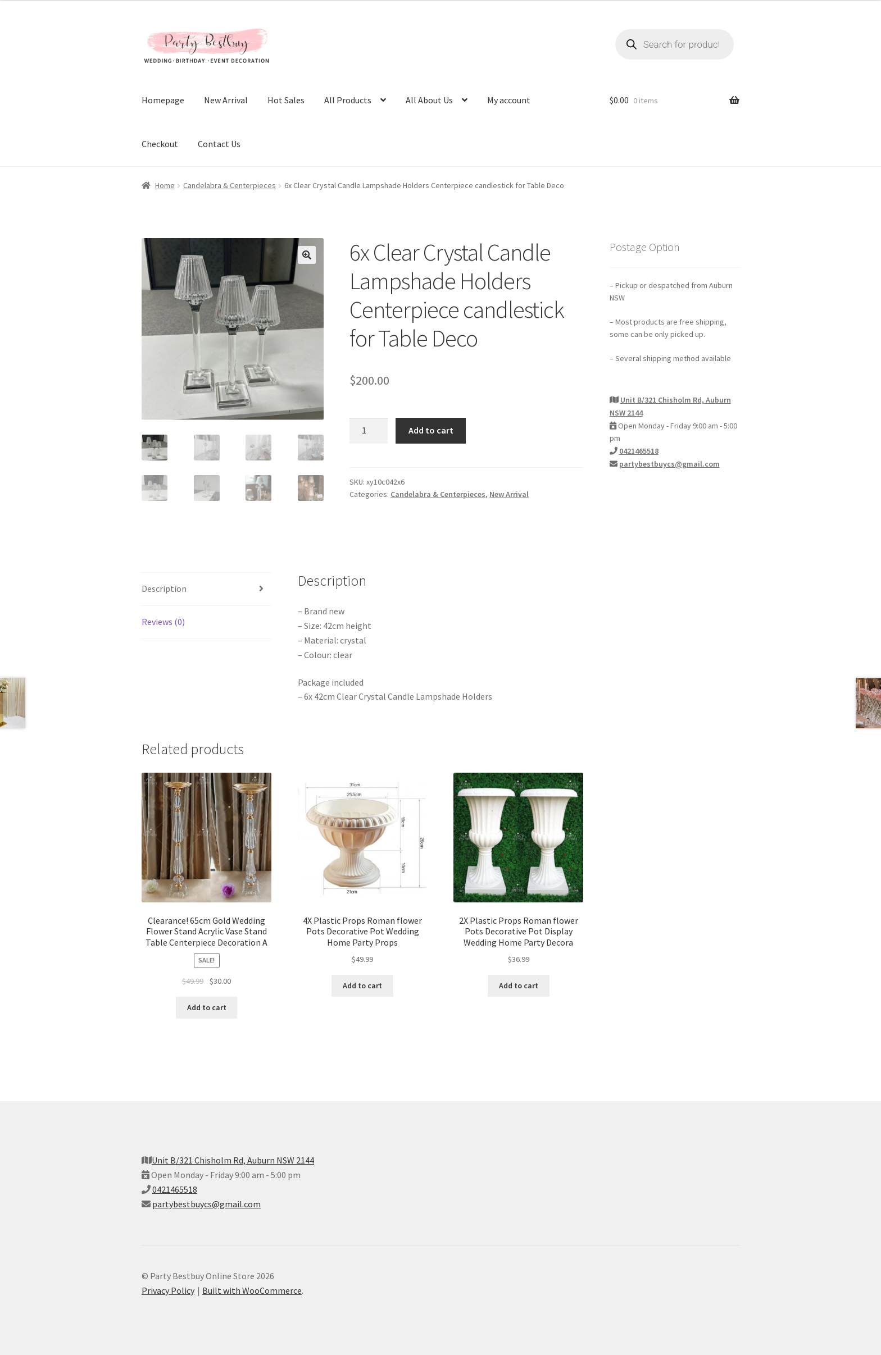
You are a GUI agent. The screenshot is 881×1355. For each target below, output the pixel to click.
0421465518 (639, 451)
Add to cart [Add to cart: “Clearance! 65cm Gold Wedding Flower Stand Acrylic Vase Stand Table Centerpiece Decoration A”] (206, 1007)
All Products (347, 100)
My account (508, 100)
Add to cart (430, 430)
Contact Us (219, 143)
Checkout (160, 143)
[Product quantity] (368, 431)
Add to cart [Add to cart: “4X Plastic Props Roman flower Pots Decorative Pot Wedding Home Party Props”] (362, 985)
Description (164, 588)
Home (165, 185)
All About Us (429, 100)
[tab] (206, 589)
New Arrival (226, 100)
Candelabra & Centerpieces (229, 185)
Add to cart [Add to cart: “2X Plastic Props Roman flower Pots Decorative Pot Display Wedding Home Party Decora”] (518, 985)
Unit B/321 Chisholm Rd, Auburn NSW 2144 (233, 1160)
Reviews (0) (163, 621)
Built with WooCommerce (252, 1290)
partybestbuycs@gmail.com (669, 464)
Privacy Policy (168, 1290)
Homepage (163, 100)
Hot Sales (286, 100)
